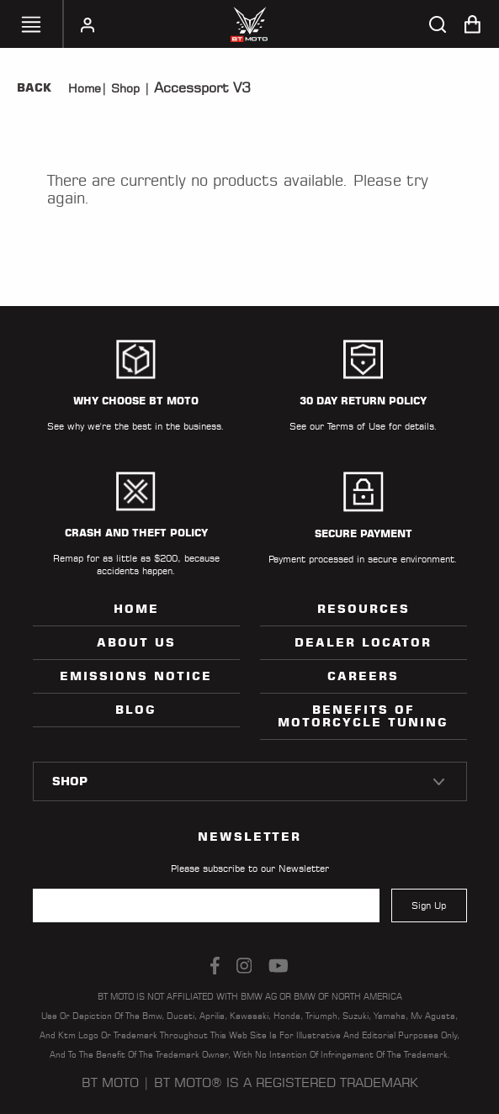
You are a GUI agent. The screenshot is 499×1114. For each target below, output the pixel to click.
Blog (136, 709)
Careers (363, 676)
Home (84, 88)
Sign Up (428, 905)
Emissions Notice (136, 676)
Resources (363, 608)
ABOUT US (136, 642)
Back (34, 87)
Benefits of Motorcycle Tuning (363, 716)
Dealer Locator (363, 642)
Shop (123, 88)
